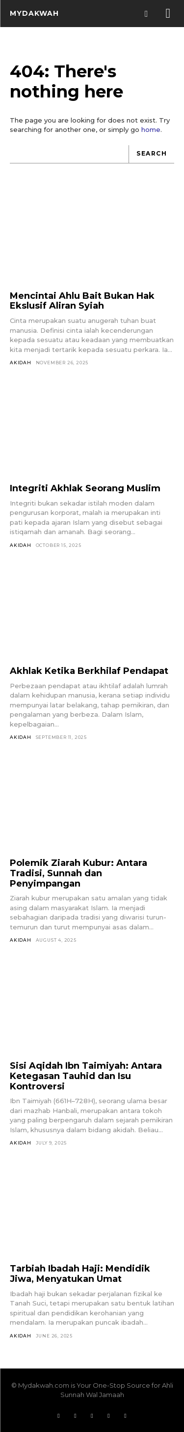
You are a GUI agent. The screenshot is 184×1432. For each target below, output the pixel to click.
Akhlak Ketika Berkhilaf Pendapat (89, 671)
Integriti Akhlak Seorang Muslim (85, 488)
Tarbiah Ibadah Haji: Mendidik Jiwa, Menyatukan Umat (80, 1273)
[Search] (151, 154)
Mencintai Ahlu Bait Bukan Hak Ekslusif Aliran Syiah (82, 301)
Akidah (20, 362)
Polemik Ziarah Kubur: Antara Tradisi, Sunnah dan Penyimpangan (78, 873)
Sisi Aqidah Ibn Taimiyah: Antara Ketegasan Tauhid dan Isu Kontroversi (86, 1075)
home (150, 129)
